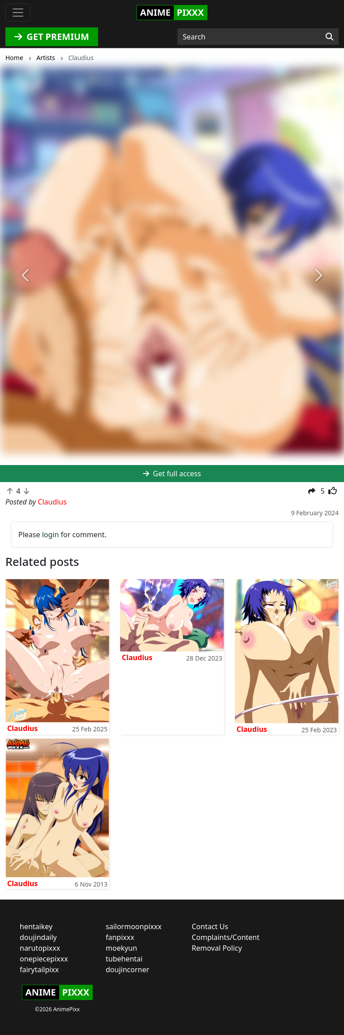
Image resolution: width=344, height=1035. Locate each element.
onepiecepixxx (44, 959)
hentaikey (36, 926)
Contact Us (210, 926)
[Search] (329, 36)
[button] (26, 276)
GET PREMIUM (51, 36)
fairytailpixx (39, 969)
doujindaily (38, 937)
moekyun (121, 948)
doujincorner (127, 969)
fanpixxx (120, 937)
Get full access (172, 473)
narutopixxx (40, 948)
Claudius (22, 728)
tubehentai (124, 959)
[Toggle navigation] (17, 13)
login (50, 534)
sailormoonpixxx (134, 926)
